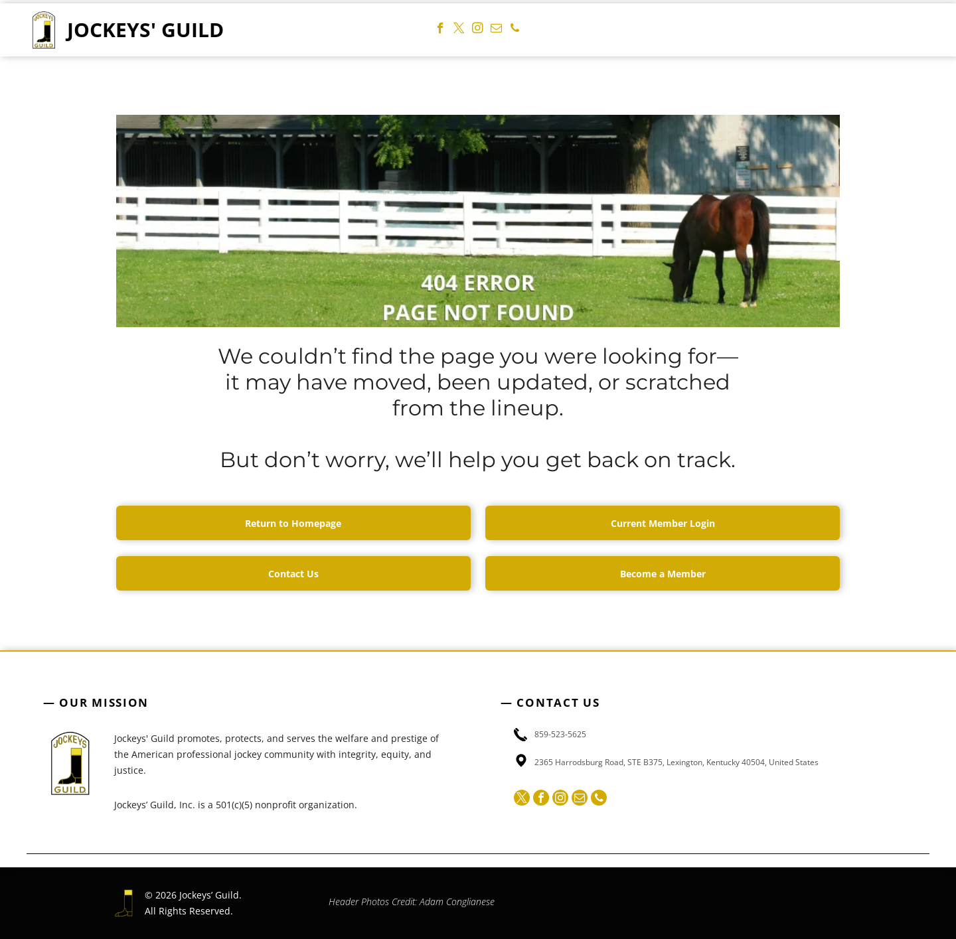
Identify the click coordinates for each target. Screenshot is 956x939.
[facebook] (440, 30)
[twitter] (459, 30)
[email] (496, 30)
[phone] (515, 30)
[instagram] (477, 30)
